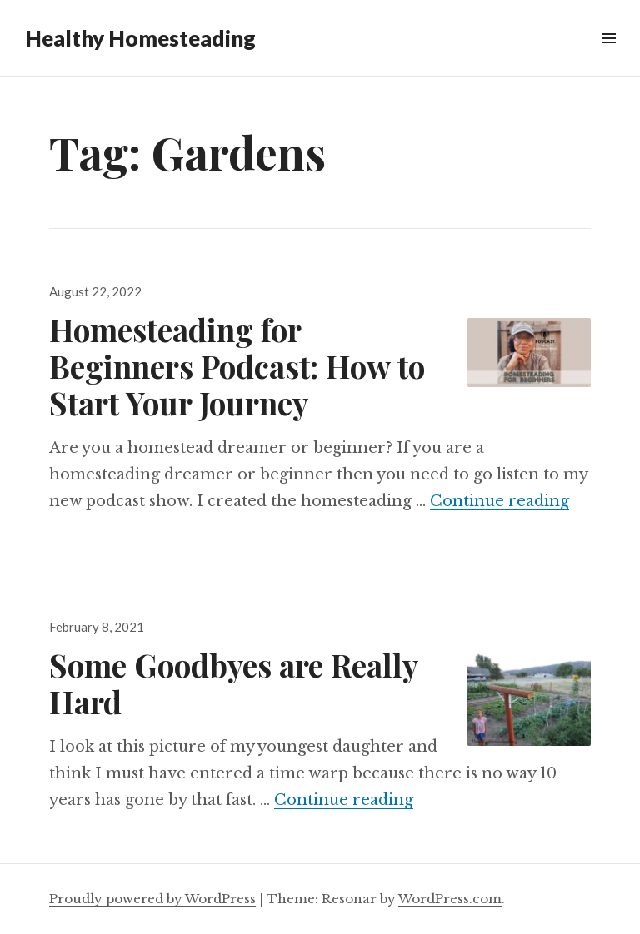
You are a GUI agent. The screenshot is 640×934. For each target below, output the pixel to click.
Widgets (608, 57)
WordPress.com (450, 899)
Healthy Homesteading (140, 38)
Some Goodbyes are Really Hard (233, 683)
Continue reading (499, 501)
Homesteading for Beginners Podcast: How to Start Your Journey (237, 366)
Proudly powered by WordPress (152, 899)
